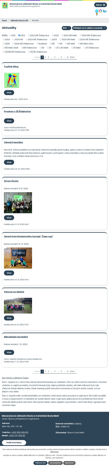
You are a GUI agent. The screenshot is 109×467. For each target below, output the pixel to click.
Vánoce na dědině (14, 291)
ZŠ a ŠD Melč (62, 47)
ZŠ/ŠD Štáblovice (38, 51)
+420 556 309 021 (19, 432)
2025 (54, 39)
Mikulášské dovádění (16, 336)
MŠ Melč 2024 (86, 43)
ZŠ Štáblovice (92, 47)
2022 (22, 35)
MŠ (53, 43)
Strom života (11, 181)
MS (61, 43)
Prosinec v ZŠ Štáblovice (17, 111)
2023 (56, 35)
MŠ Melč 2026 (11, 47)
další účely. (54, 452)
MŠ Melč (71, 43)
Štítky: (5, 35)
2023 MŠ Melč (70, 35)
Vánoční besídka (13, 142)
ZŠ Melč (77, 47)
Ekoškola (43, 43)
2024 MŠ (19, 39)
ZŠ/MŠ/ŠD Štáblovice (15, 51)
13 (67, 57)
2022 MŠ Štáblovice (39, 35)
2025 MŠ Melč (68, 39)
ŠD (43, 47)
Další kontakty (13, 442)
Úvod (4, 20)
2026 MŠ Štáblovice (24, 43)
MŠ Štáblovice (30, 47)
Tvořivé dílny (11, 66)
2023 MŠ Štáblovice (91, 35)
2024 (7, 39)
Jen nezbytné (55, 463)
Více (9, 92)
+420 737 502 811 (17, 435)
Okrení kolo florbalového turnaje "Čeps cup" (28, 236)
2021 (13, 35)
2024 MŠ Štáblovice (37, 39)
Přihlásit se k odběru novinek (89, 28)
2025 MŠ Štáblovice (89, 39)
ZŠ (50, 47)
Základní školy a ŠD (19, 20)
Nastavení (69, 463)
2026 (7, 43)
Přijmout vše (40, 463)
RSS (65, 28)
